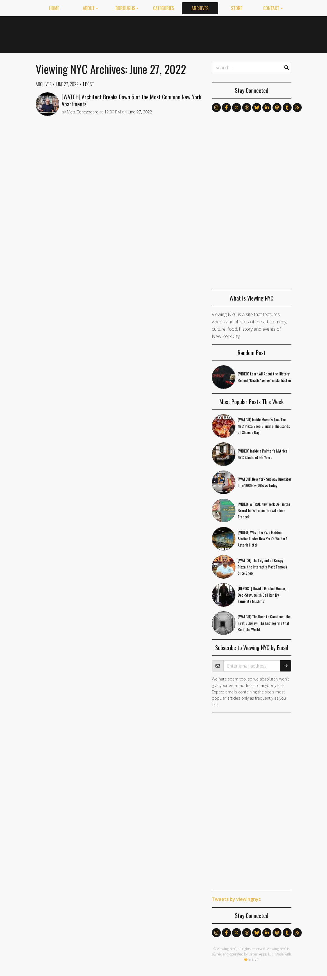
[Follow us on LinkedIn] (266, 107)
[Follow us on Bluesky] (256, 107)
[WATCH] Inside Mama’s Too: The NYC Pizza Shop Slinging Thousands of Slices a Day (264, 426)
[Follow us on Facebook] (226, 107)
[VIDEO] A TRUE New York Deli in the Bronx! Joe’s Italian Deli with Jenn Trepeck (264, 510)
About (89, 8)
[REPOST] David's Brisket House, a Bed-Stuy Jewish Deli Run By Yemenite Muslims (263, 594)
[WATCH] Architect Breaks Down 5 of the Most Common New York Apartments (131, 100)
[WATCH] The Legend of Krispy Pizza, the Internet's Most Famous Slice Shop (262, 566)
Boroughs (125, 8)
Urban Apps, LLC (261, 954)
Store (236, 8)
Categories (163, 8)
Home (54, 8)
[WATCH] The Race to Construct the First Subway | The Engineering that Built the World (264, 623)
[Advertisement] (189, 33)
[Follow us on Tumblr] (287, 107)
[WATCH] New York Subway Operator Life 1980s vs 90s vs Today (264, 482)
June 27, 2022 (67, 84)
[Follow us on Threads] (246, 107)
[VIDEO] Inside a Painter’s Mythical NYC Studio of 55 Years (263, 454)
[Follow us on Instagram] (216, 107)
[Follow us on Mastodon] (276, 107)
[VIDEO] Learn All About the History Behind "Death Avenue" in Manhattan (264, 377)
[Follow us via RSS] (297, 107)
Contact (271, 8)
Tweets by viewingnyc (236, 899)
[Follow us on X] (236, 107)
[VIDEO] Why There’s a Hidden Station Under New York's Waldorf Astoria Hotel (262, 538)
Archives (200, 8)
